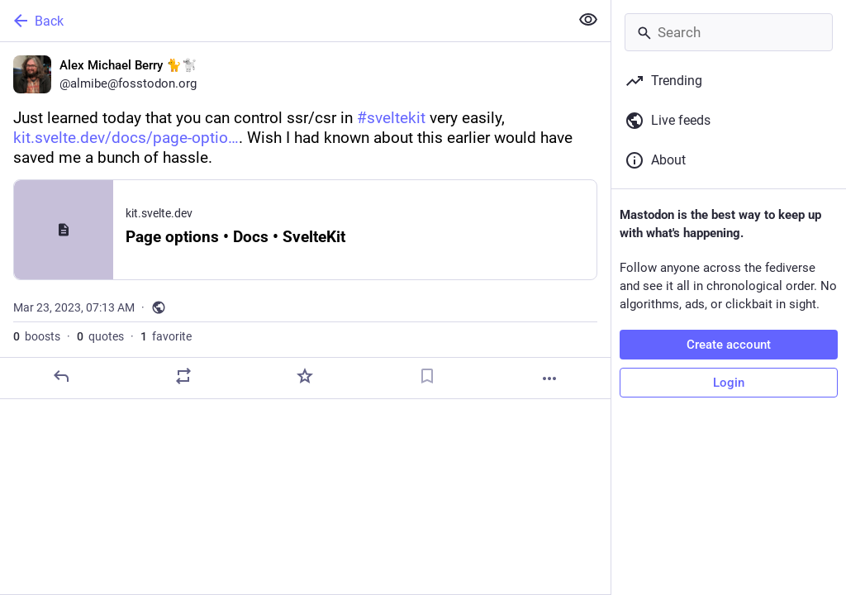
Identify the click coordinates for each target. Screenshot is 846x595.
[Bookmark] (427, 376)
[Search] (729, 32)
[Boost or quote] (183, 376)
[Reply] (61, 376)
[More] (549, 378)
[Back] (283, 20)
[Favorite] (305, 376)
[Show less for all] (588, 20)
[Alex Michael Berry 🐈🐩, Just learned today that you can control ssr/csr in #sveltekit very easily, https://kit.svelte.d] (305, 220)
